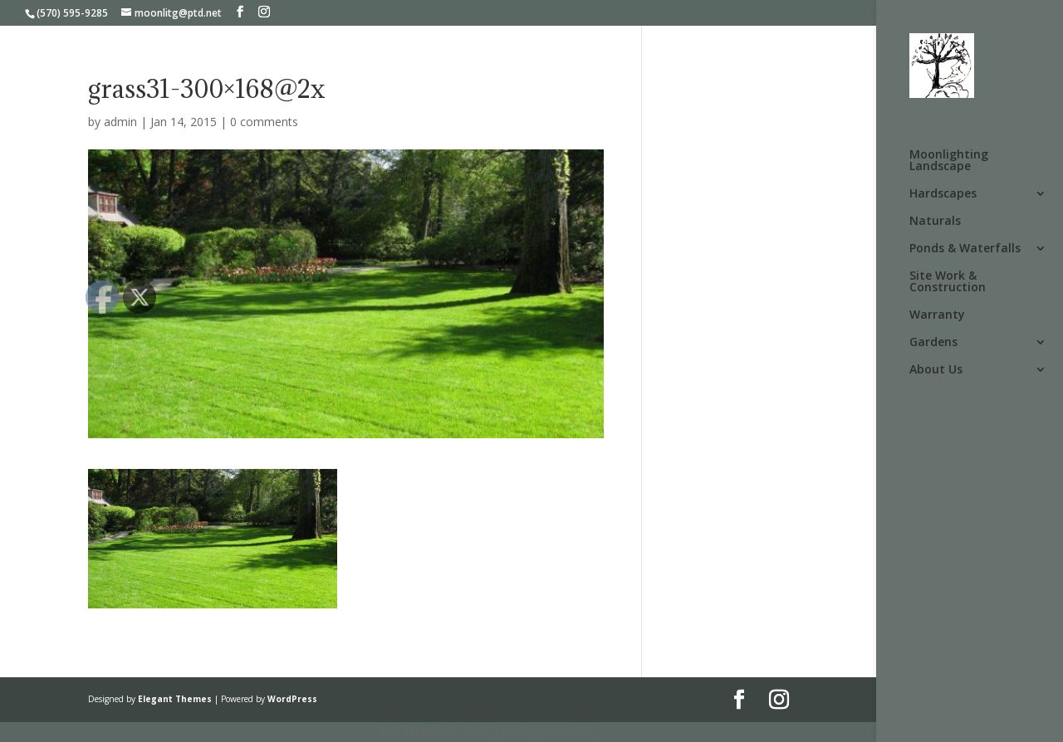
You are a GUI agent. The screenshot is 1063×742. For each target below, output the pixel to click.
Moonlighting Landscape (948, 161)
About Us (936, 370)
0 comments (264, 121)
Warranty (937, 315)
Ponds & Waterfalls (965, 249)
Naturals (935, 221)
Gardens (933, 342)
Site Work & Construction (947, 282)
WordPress (292, 699)
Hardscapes (943, 194)
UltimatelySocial (644, 732)
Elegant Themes (175, 699)
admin (120, 121)
